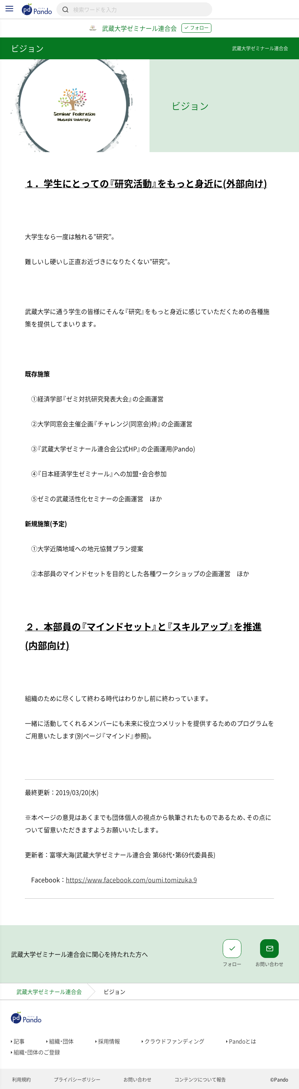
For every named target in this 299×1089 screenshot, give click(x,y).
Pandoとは (241, 1041)
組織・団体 (60, 1041)
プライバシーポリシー (76, 1079)
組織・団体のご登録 (35, 1052)
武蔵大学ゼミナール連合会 (49, 991)
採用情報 (107, 1041)
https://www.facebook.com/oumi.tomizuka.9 (131, 879)
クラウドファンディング (173, 1041)
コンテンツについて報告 (199, 1079)
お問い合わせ (136, 1079)
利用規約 (21, 1079)
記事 (18, 1041)
